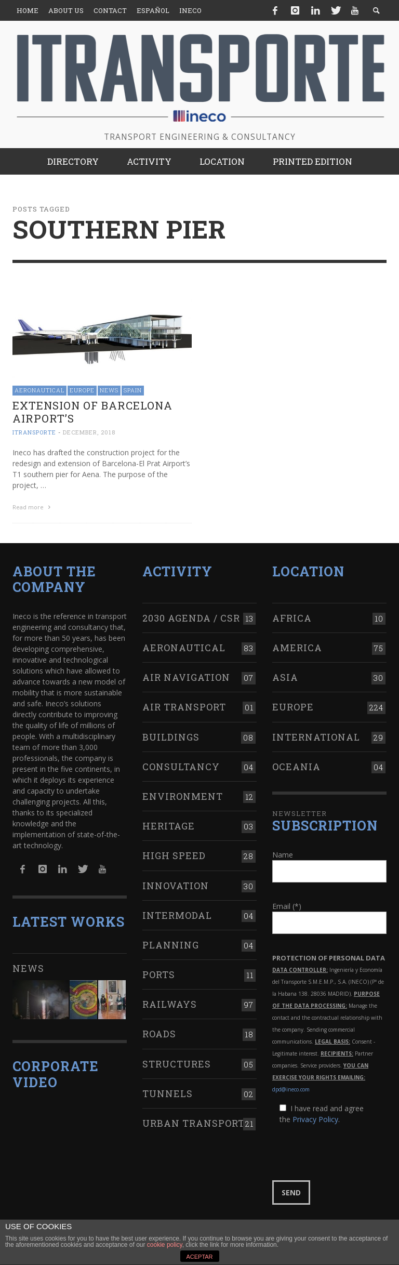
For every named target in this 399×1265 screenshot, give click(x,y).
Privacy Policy (315, 1118)
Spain (133, 390)
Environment (182, 794)
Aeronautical (39, 390)
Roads (159, 1032)
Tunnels (167, 1092)
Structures (176, 1062)
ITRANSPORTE (34, 432)
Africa (292, 616)
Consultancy (181, 765)
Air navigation (186, 676)
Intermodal (177, 913)
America (297, 646)
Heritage (168, 825)
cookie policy (164, 1244)
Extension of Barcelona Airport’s (92, 412)
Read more (32, 507)
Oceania (296, 765)
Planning (170, 943)
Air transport (184, 706)
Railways (169, 1003)
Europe (82, 390)
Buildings (171, 735)
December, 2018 (89, 432)
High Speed (174, 854)
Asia (285, 676)
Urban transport (193, 1121)
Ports (158, 973)
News (109, 390)
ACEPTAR (199, 1257)
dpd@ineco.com (291, 1088)
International (316, 735)
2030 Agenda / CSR (191, 616)
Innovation (175, 884)
